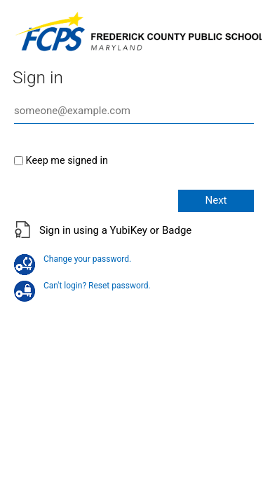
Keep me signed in (67, 161)
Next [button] (216, 200)
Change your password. (72, 259)
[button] (131, 237)
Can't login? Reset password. (82, 285)
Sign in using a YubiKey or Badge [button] (115, 230)
